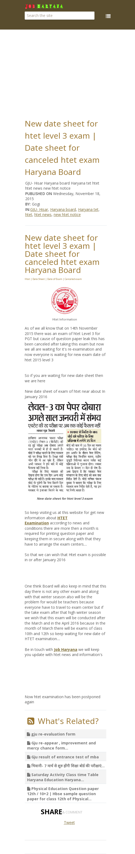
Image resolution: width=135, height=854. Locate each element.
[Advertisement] (80, 72)
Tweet (69, 822)
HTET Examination (46, 520)
